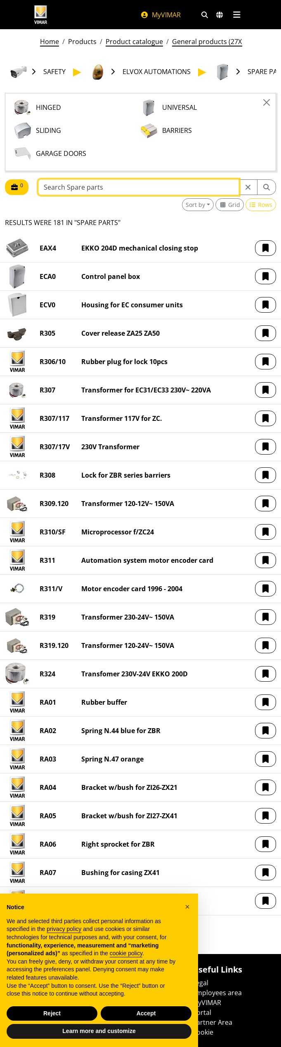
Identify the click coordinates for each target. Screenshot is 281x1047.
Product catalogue (134, 41)
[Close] (267, 102)
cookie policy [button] (126, 953)
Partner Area (212, 1022)
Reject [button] (52, 1013)
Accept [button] (146, 1013)
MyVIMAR (160, 14)
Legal (200, 982)
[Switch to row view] (261, 204)
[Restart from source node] (247, 187)
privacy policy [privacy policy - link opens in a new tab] (64, 929)
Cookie (202, 1032)
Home (49, 41)
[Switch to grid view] (229, 204)
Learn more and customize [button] (98, 1031)
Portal (201, 1012)
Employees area (217, 992)
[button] (265, 248)
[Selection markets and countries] (219, 15)
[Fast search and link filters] (205, 15)
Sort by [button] (195, 205)
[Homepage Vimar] (40, 14)
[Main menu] (237, 15)
